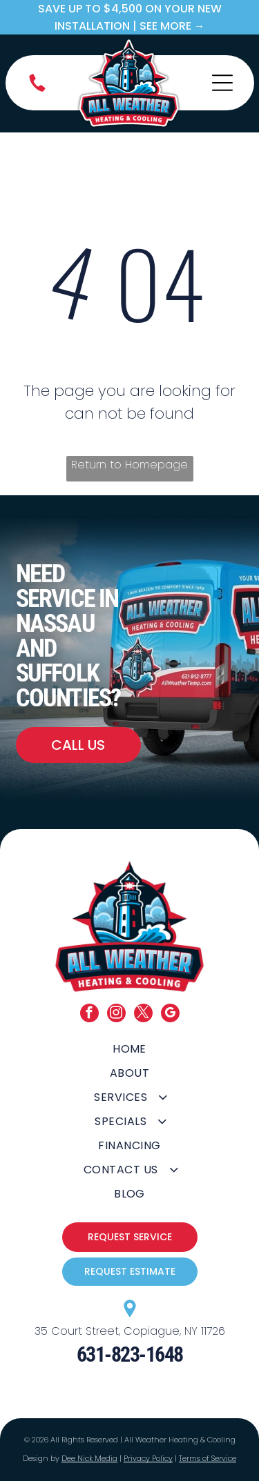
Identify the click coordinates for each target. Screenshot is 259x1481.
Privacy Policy (148, 1458)
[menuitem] (129, 1049)
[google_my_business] (170, 1015)
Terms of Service (207, 1458)
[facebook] (89, 1015)
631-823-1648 (130, 1354)
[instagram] (116, 1015)
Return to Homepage (129, 465)
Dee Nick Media (89, 1458)
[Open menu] (222, 82)
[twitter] (143, 1015)
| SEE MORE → (169, 26)
